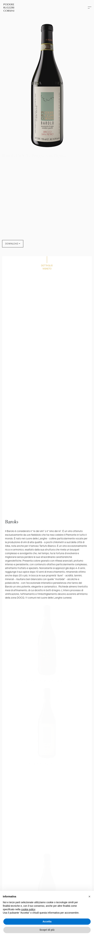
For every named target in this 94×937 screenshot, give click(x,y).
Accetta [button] (47, 921)
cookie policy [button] (28, 909)
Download (11, 243)
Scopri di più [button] (47, 929)
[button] (89, 896)
